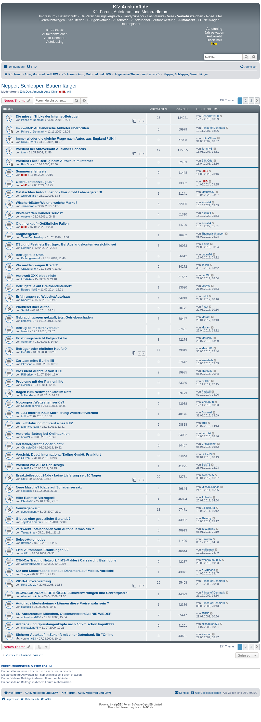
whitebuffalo (28, 195)
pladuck (26, 606)
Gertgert (26, 247)
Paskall (206, 391)
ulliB (62, 91)
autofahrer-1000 (31, 617)
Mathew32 (208, 191)
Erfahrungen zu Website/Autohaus (43, 296)
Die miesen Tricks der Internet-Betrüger (47, 116)
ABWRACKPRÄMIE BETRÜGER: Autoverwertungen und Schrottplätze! (72, 593)
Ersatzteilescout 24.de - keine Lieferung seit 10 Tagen (58, 475)
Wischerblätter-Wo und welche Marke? (46, 203)
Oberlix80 (27, 501)
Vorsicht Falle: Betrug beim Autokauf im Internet (54, 161)
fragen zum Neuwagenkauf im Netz (43, 392)
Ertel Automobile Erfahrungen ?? (42, 550)
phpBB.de (147, 707)
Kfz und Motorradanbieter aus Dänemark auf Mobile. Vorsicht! (65, 571)
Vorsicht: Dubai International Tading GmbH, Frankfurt (58, 454)
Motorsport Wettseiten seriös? (40, 402)
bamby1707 (28, 320)
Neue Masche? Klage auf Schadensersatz (49, 487)
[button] (257, 100)
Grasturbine (28, 268)
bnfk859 (26, 468)
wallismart (208, 549)
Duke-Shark (28, 141)
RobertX (26, 299)
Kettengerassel (30, 258)
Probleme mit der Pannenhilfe (39, 381)
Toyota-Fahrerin (31, 522)
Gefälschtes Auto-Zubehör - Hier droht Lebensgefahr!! (59, 192)
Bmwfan (26, 542)
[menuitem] (32, 67)
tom (23, 152)
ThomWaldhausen (213, 233)
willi (69, 91)
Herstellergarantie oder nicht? (40, 444)
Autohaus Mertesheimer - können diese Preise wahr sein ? (62, 603)
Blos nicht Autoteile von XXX (39, 371)
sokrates (26, 490)
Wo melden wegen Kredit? (37, 265)
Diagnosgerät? (27, 234)
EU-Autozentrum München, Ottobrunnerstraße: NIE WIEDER (64, 614)
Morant (206, 317)
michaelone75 (30, 627)
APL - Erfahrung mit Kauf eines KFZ (44, 423)
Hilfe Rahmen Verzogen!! (35, 498)
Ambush (37, 91)
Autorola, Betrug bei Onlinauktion (43, 434)
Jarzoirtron (27, 206)
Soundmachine (30, 405)
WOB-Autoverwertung (33, 581)
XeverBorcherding (32, 237)
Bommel (207, 412)
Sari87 (25, 310)
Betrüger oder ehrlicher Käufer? (41, 349)
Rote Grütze (28, 584)
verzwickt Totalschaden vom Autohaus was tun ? (55, 529)
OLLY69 (26, 457)
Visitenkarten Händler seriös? (39, 213)
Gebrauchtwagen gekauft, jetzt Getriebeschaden (54, 317)
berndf (25, 331)
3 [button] (251, 100)
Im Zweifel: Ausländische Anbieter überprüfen (52, 128)
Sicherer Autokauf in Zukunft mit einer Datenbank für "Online (64, 635)
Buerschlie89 (29, 289)
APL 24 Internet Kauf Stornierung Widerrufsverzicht (57, 413)
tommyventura (30, 426)
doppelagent (29, 511)
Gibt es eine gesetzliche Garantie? (43, 519)
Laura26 (207, 254)
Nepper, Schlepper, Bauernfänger (39, 86)
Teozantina (28, 532)
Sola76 (206, 464)
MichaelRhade (210, 486)
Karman (207, 634)
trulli (23, 416)
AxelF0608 (208, 570)
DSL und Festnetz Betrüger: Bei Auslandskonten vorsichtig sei (66, 244)
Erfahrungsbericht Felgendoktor (41, 338)
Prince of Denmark (32, 119)
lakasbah (26, 364)
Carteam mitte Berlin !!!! (35, 361)
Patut (205, 296)
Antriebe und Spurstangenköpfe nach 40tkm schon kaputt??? (65, 624)
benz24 (25, 437)
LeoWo (206, 275)
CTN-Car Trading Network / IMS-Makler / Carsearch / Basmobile (66, 560)
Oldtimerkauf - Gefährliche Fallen (42, 223)
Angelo (25, 216)
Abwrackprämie (31, 596)
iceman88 (208, 401)
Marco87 (207, 337)
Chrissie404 (28, 447)
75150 (206, 613)
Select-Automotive (30, 539)
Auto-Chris (51, 91)
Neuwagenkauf (28, 508)
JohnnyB (207, 148)
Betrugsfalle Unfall (31, 255)
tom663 (31, 638)
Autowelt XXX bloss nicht (36, 276)
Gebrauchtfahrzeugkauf (35, 182)
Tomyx (25, 574)
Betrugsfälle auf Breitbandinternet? (44, 286)
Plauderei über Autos (32, 307)
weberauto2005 (31, 563)
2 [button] (245, 100)
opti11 (25, 553)
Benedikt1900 (210, 116)
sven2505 (208, 474)
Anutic (206, 244)
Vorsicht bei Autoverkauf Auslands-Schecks (51, 149)
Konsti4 (206, 202)
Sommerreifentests (31, 171)
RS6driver (27, 374)
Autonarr (26, 341)
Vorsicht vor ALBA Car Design (40, 465)
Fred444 (26, 279)
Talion (205, 264)
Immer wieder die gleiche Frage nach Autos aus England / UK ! (66, 138)
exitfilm (25, 384)
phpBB (117, 704)
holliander (27, 395)
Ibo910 (25, 352)
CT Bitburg (208, 507)
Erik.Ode (25, 91)
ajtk (23, 478)
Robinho (207, 497)
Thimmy (207, 518)
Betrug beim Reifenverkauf (37, 328)
